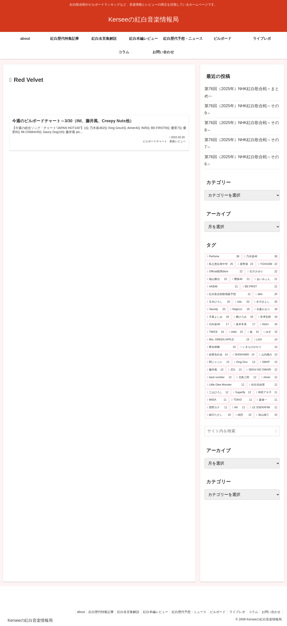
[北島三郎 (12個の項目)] (246, 377)
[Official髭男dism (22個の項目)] (225, 271)
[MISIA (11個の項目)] (216, 400)
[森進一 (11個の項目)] (267, 400)
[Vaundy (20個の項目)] (216, 309)
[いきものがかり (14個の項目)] (259, 347)
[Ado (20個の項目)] (242, 302)
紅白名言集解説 (122, 612)
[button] (276, 431)
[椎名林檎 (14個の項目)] (221, 347)
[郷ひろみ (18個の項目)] (243, 317)
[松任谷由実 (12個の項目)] (263, 385)
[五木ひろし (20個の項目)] (218, 302)
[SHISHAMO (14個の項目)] (244, 354)
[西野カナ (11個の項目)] (217, 407)
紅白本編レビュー (149, 612)
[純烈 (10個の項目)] (243, 415)
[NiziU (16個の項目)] (268, 324)
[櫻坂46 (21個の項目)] (241, 279)
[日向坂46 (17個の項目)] (218, 324)
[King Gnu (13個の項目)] (244, 362)
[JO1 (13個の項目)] (235, 369)
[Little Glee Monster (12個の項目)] (225, 385)
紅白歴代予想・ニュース (184, 612)
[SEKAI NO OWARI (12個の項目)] (262, 369)
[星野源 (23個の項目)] (245, 264)
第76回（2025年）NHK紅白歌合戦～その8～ (241, 126)
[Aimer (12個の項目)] (269, 377)
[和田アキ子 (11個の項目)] (266, 392)
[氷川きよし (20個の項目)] (265, 302)
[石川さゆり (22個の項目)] (262, 271)
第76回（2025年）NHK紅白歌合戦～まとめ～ (241, 92)
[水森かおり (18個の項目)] (265, 309)
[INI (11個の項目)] (238, 407)
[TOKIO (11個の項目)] (241, 400)
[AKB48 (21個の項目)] (222, 286)
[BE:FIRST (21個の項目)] (260, 286)
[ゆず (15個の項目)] (270, 332)
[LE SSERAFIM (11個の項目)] (263, 407)
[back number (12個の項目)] (219, 377)
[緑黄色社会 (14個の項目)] (217, 354)
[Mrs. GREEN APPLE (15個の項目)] (228, 339)
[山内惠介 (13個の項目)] (268, 354)
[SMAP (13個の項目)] (268, 362)
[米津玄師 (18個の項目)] (267, 317)
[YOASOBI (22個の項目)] (267, 264)
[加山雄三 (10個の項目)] (266, 415)
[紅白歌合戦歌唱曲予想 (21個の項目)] (229, 294)
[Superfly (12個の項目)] (242, 392)
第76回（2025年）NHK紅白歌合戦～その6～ (241, 160)
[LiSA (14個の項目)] (265, 339)
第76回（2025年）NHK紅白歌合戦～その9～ (241, 109)
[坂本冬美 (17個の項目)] (244, 324)
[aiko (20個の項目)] (266, 294)
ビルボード (214, 612)
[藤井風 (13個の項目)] (215, 369)
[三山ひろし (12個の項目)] (217, 392)
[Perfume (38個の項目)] (223, 256)
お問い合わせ (270, 612)
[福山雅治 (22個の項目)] (217, 279)
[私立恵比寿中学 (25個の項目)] (220, 264)
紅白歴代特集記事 (93, 612)
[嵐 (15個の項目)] (253, 332)
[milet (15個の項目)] (236, 332)
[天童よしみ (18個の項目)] (218, 317)
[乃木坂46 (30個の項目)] (260, 256)
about (72, 612)
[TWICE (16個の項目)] (215, 332)
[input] (242, 431)
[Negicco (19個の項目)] (240, 309)
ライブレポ (234, 612)
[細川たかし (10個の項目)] (219, 415)
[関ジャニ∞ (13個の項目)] (218, 362)
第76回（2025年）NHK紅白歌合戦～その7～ (241, 143)
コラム (252, 612)
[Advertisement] (99, 97)
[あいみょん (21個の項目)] (265, 279)
